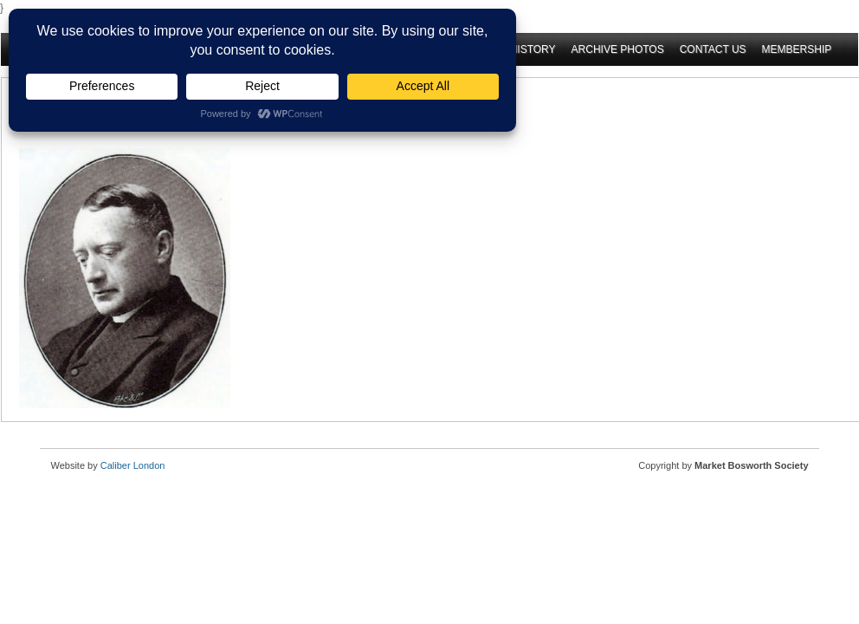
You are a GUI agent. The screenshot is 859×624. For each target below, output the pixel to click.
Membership (797, 49)
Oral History (517, 49)
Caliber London (132, 465)
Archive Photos (618, 49)
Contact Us (713, 49)
